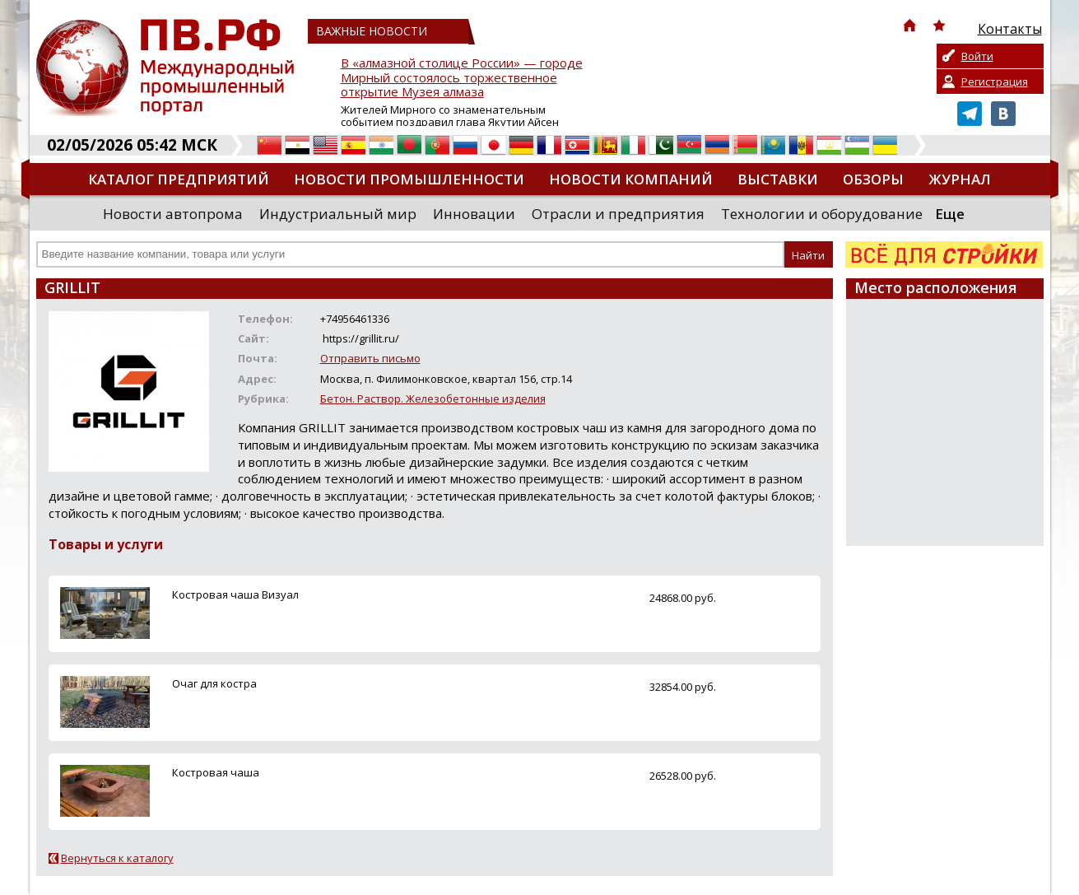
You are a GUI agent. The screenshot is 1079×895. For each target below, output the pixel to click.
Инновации (474, 213)
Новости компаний (631, 179)
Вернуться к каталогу (117, 858)
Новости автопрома (173, 213)
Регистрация (994, 81)
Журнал (959, 179)
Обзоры (873, 179)
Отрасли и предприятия (618, 213)
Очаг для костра (214, 683)
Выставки (777, 179)
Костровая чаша (215, 772)
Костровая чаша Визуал (235, 594)
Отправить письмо (370, 358)
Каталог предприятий (178, 179)
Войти (977, 56)
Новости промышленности (409, 179)
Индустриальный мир (337, 213)
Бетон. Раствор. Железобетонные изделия (433, 398)
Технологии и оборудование (822, 213)
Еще (950, 213)
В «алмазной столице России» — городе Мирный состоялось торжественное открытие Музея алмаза (462, 78)
